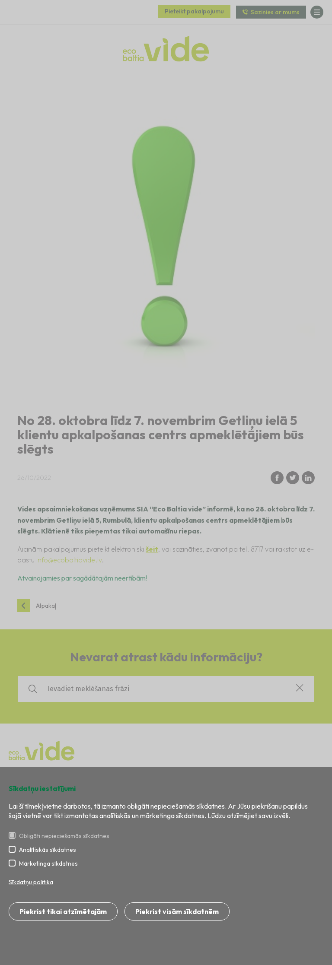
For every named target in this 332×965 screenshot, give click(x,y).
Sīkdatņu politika (31, 882)
